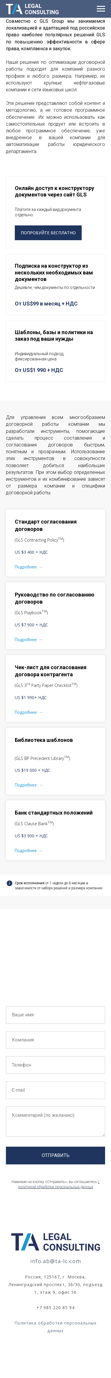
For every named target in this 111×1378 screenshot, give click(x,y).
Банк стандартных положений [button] (54, 813)
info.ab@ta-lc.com (55, 1261)
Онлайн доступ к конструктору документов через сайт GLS (54, 191)
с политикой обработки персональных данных (59, 1184)
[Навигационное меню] (101, 9)
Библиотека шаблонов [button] (44, 740)
